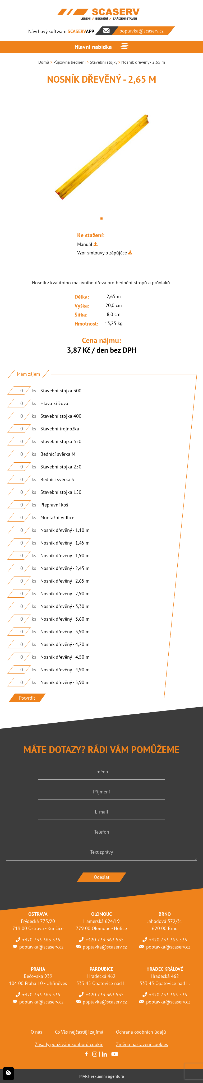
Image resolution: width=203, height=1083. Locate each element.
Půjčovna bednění (69, 62)
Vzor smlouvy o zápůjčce (102, 253)
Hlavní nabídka (93, 46)
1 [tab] (101, 218)
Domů (43, 62)
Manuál (84, 244)
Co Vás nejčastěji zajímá (79, 1032)
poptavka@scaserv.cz (41, 947)
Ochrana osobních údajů (141, 1032)
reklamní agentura (107, 1076)
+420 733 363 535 (41, 940)
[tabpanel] (101, 157)
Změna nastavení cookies (142, 1044)
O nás (36, 1032)
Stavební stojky (103, 62)
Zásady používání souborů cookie (69, 1044)
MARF (84, 1076)
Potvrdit (27, 698)
